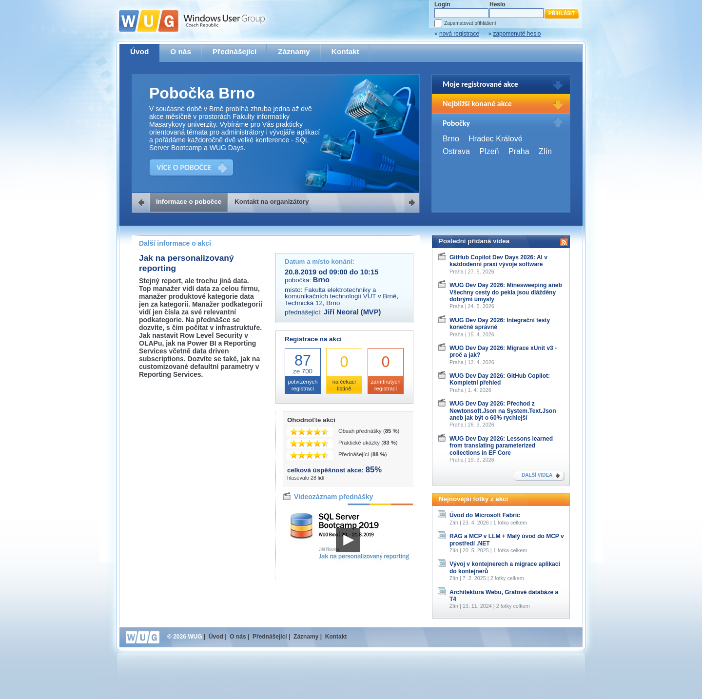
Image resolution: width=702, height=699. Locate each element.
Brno (451, 139)
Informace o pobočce (188, 201)
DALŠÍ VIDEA (537, 475)
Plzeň (489, 151)
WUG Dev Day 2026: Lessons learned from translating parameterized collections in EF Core (501, 445)
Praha (518, 151)
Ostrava (456, 151)
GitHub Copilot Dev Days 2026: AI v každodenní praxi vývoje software (498, 261)
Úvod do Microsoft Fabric (484, 515)
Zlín (545, 151)
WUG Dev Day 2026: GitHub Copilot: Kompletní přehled (499, 379)
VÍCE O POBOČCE (184, 167)
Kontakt (345, 51)
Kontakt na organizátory (271, 201)
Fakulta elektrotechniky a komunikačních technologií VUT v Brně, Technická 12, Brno (341, 296)
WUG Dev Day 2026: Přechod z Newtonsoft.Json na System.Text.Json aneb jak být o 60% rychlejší (502, 410)
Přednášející (234, 51)
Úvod (139, 51)
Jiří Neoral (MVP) (352, 312)
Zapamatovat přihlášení (470, 23)
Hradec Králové (495, 139)
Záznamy (294, 51)
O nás (180, 51)
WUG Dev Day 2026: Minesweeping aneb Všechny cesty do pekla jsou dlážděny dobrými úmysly (505, 292)
